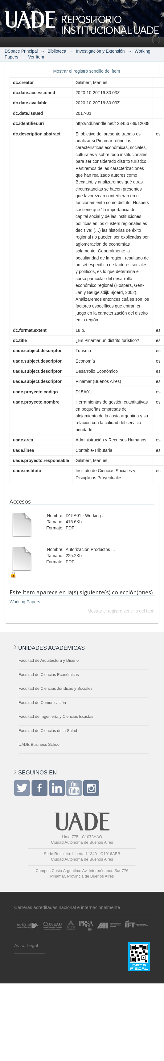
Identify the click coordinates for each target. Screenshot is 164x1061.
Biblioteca (56, 51)
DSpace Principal (21, 51)
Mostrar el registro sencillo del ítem (86, 71)
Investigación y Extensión (100, 51)
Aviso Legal (26, 945)
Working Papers (25, 601)
